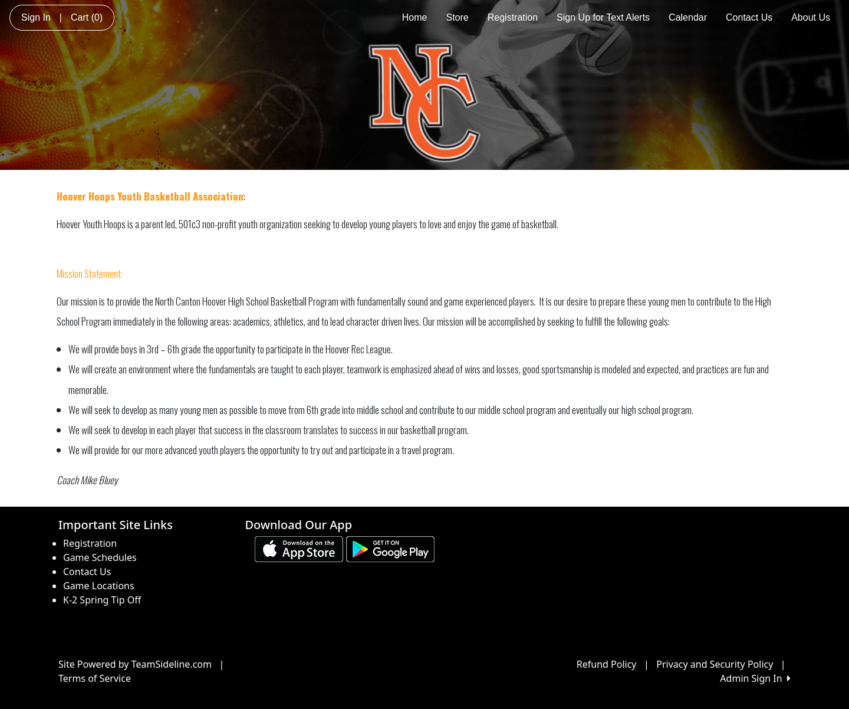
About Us (810, 17)
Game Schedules (100, 557)
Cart (87, 17)
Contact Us (749, 17)
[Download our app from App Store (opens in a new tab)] (299, 547)
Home (414, 17)
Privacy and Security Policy (714, 664)
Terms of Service (94, 678)
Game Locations (98, 585)
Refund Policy (607, 664)
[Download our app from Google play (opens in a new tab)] (390, 547)
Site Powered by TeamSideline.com (135, 664)
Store (457, 17)
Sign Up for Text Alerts (603, 17)
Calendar (688, 17)
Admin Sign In (755, 678)
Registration (513, 17)
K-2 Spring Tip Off (102, 599)
